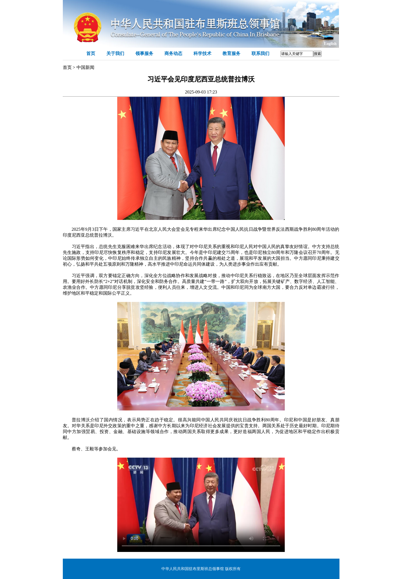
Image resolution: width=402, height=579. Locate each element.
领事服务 (144, 53)
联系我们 (260, 53)
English (330, 44)
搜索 (317, 54)
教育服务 (231, 53)
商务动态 (173, 53)
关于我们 (115, 53)
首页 (90, 53)
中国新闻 (85, 67)
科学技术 (202, 53)
